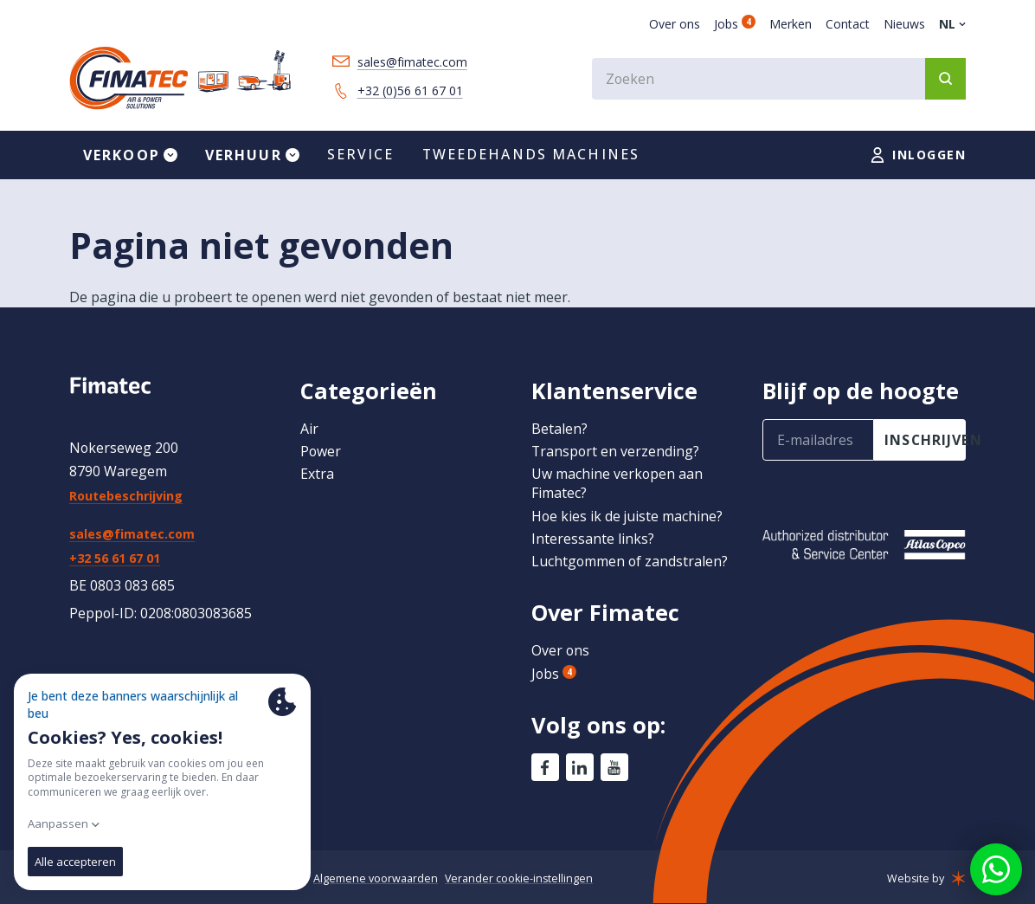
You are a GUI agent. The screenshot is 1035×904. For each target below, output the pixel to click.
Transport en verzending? (615, 451)
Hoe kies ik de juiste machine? (627, 516)
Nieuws (904, 24)
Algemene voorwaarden (375, 878)
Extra (317, 473)
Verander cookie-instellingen (519, 878)
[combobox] (779, 79)
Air (309, 428)
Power (320, 451)
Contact (848, 24)
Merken (790, 24)
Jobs (734, 24)
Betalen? (559, 428)
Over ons (674, 24)
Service (361, 154)
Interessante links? (592, 538)
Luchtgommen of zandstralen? (629, 561)
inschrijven (925, 439)
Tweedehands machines (531, 154)
